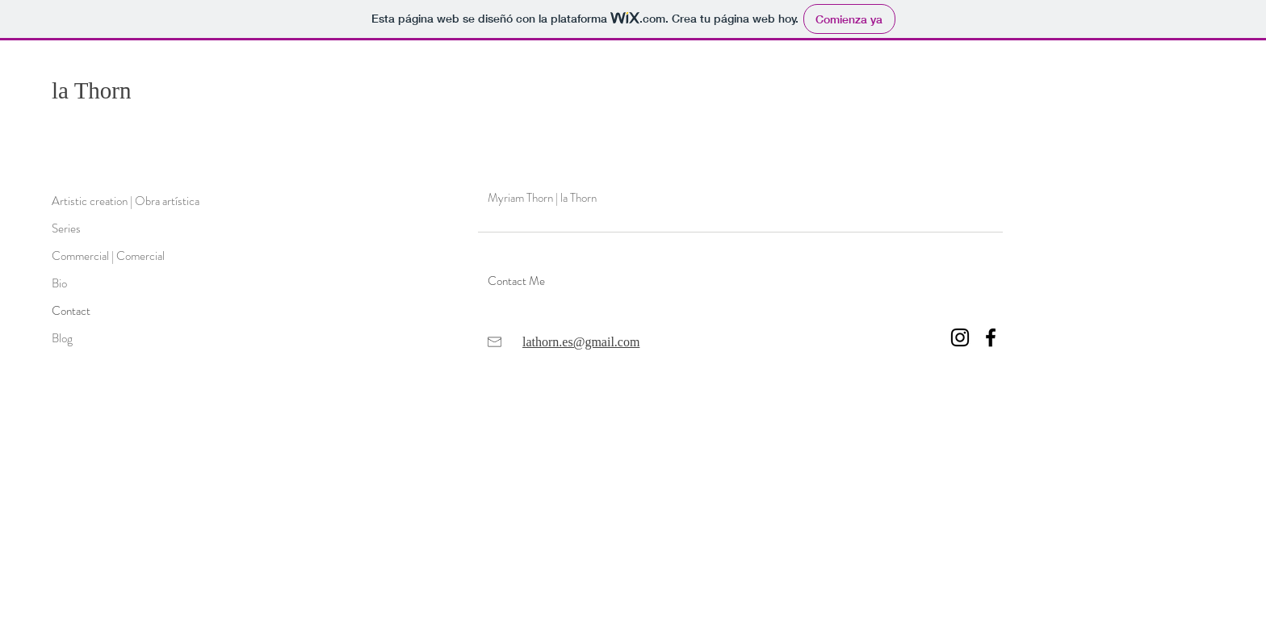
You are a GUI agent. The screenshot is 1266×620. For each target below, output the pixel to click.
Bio (59, 283)
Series (66, 228)
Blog (62, 338)
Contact (71, 311)
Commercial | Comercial (108, 256)
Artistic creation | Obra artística (125, 201)
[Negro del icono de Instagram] (960, 337)
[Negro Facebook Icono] (991, 337)
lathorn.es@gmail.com (580, 342)
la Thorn (92, 90)
